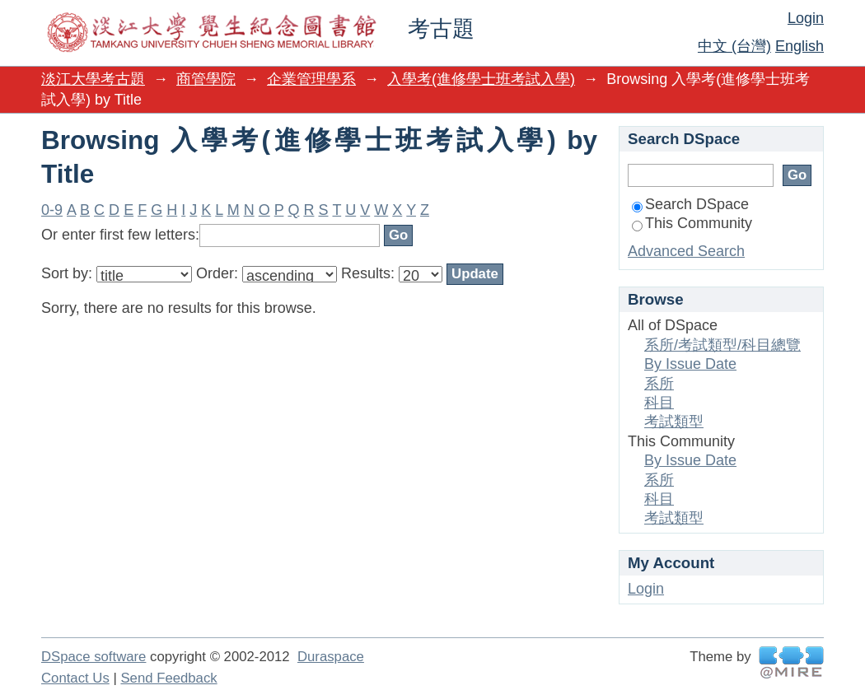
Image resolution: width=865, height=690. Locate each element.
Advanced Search (686, 251)
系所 (659, 383)
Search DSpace (690, 204)
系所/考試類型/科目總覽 (722, 345)
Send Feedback (168, 678)
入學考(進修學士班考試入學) (481, 79)
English (799, 46)
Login (806, 18)
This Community (692, 223)
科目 (659, 402)
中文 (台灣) (734, 46)
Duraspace (330, 656)
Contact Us (75, 678)
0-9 (52, 210)
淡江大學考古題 (93, 79)
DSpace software (93, 656)
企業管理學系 (311, 79)
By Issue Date (690, 364)
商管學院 (206, 79)
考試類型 (674, 421)
